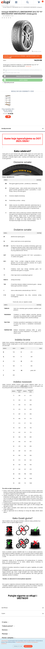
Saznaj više (28, 66)
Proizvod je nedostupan (23, 76)
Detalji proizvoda (6, 128)
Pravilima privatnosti (21, 642)
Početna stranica (5, 6)
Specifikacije (5, 607)
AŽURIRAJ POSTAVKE (18, 646)
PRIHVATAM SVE (28, 646)
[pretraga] (27, 2)
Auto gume (12, 6)
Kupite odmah (23, 80)
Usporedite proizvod (8, 82)
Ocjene (3, 613)
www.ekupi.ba (4, 640)
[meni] (16, 2)
